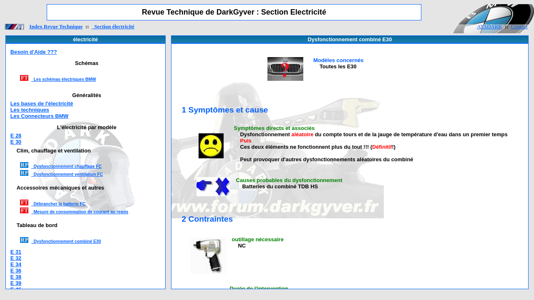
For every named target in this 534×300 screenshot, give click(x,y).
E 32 (15, 258)
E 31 (15, 252)
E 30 (15, 142)
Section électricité (113, 27)
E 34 (15, 264)
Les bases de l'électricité (41, 103)
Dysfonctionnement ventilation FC (67, 174)
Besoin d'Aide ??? (33, 52)
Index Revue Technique (56, 27)
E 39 (15, 283)
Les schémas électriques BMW (63, 79)
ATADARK (489, 27)
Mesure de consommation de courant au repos (79, 212)
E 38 (15, 277)
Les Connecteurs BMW (39, 116)
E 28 (15, 135)
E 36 (15, 271)
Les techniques (29, 110)
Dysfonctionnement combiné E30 (66, 241)
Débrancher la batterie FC (58, 204)
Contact (519, 27)
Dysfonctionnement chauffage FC (66, 166)
